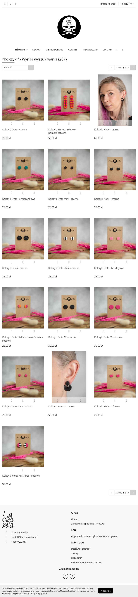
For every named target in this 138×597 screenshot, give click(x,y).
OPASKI (107, 49)
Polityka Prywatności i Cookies (86, 562)
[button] (127, 4)
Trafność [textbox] (8, 67)
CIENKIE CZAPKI (54, 49)
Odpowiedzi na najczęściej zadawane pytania (94, 536)
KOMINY (73, 49)
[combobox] (18, 67)
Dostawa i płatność (80, 548)
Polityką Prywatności (47, 588)
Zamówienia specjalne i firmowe (87, 523)
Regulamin (76, 557)
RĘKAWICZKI (90, 49)
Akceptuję (106, 590)
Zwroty (74, 553)
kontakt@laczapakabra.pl (24, 537)
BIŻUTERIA (21, 49)
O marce (75, 519)
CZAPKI (36, 49)
